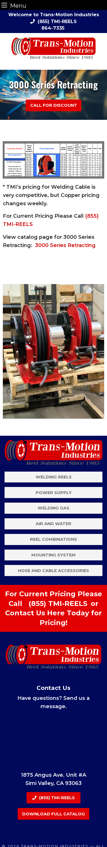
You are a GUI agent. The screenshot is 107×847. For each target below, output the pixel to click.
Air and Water (53, 523)
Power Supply (54, 492)
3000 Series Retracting (65, 245)
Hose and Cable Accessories (53, 570)
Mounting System (53, 555)
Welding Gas (53, 508)
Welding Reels (54, 477)
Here (56, 613)
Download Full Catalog (53, 814)
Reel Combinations (53, 539)
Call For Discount (53, 105)
